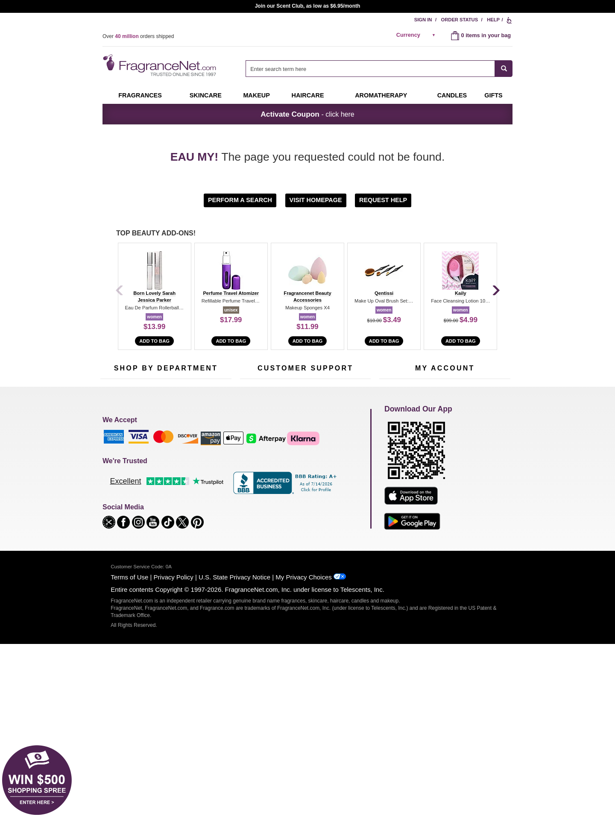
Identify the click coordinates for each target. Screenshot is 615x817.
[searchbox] (370, 68)
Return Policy (303, 455)
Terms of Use (129, 750)
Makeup (256, 95)
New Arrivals (207, 495)
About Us (251, 482)
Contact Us (253, 468)
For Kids (202, 455)
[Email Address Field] (201, 398)
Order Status (459, 19)
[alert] (417, 35)
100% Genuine (305, 511)
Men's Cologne (118, 489)
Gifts (493, 95)
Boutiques (112, 516)
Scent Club (160, 535)
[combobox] (379, 68)
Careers (341, 511)
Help (493, 19)
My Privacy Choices (303, 750)
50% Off (157, 455)
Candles (202, 482)
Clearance (159, 521)
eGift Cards (254, 495)
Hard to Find (207, 521)
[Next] (495, 291)
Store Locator (303, 524)
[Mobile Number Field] (353, 398)
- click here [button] (307, 114)
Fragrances (140, 95)
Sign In (423, 19)
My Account (393, 455)
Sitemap (341, 476)
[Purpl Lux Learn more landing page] (444, 494)
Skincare (206, 95)
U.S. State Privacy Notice (234, 750)
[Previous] (119, 291)
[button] (241, 199)
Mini (197, 508)
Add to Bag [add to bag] (154, 341)
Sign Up (460, 398)
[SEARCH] (503, 68)
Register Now (395, 468)
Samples (158, 468)
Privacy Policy (173, 750)
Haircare (308, 95)
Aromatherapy (164, 495)
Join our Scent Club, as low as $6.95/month (307, 6)
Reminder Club (445, 468)
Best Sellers (161, 508)
